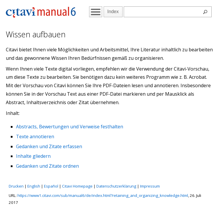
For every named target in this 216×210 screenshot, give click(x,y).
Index (113, 11)
